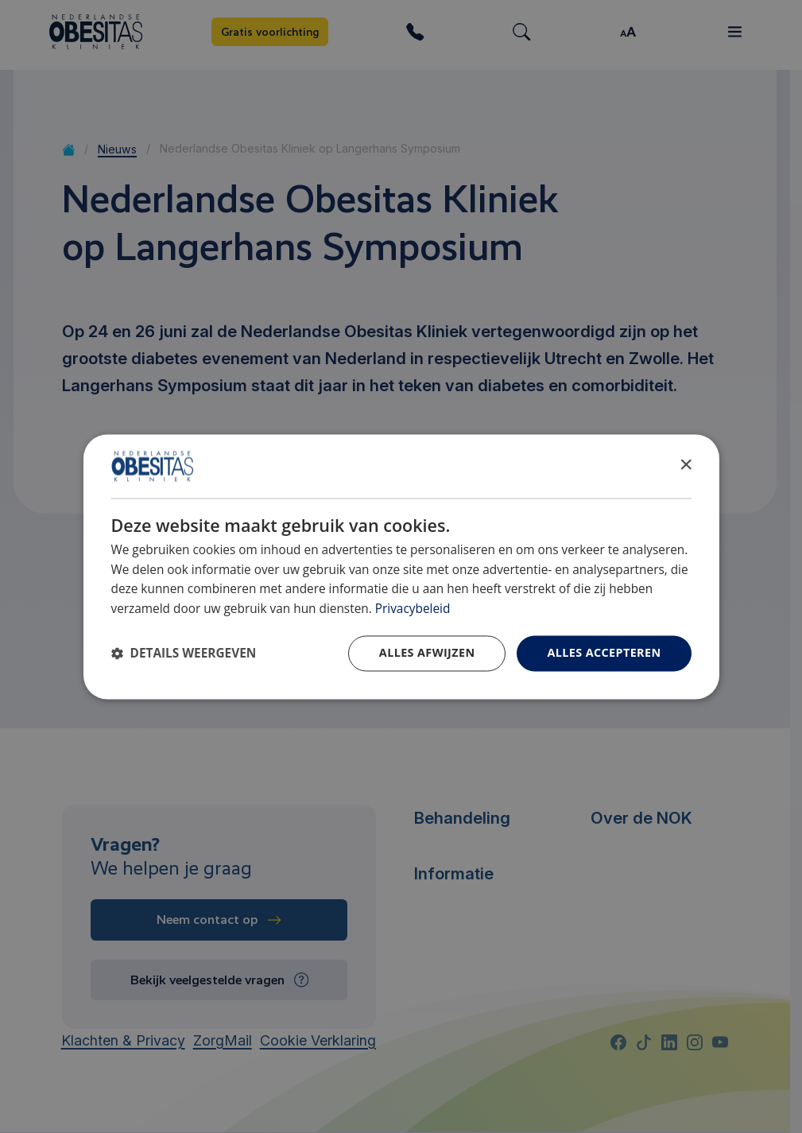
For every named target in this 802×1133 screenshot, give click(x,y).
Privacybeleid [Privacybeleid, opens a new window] (413, 609)
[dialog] (401, 566)
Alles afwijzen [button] (427, 652)
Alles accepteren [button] (604, 652)
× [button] (686, 465)
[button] (184, 653)
